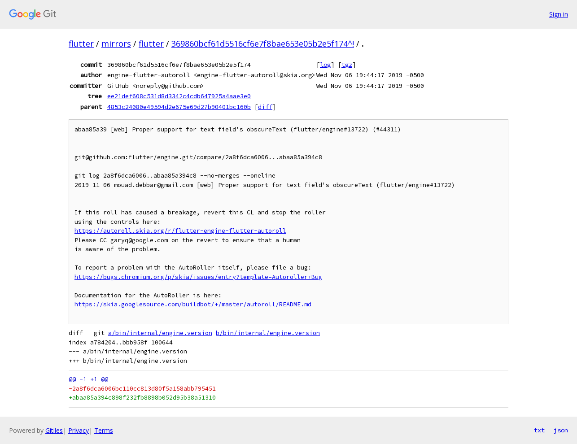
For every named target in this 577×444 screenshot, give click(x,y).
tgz (346, 65)
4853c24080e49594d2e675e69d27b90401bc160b (179, 107)
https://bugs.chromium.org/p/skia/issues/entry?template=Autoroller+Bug (198, 277)
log (325, 65)
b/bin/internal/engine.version (268, 333)
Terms (103, 430)
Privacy (78, 430)
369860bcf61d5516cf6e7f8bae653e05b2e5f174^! (262, 43)
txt (539, 430)
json (561, 430)
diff (265, 107)
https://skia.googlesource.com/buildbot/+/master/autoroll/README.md (192, 304)
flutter (81, 43)
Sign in (558, 14)
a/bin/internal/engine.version (160, 333)
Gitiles (54, 430)
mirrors (116, 43)
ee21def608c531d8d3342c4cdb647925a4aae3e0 (179, 96)
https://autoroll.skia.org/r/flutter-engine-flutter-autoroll (180, 231)
